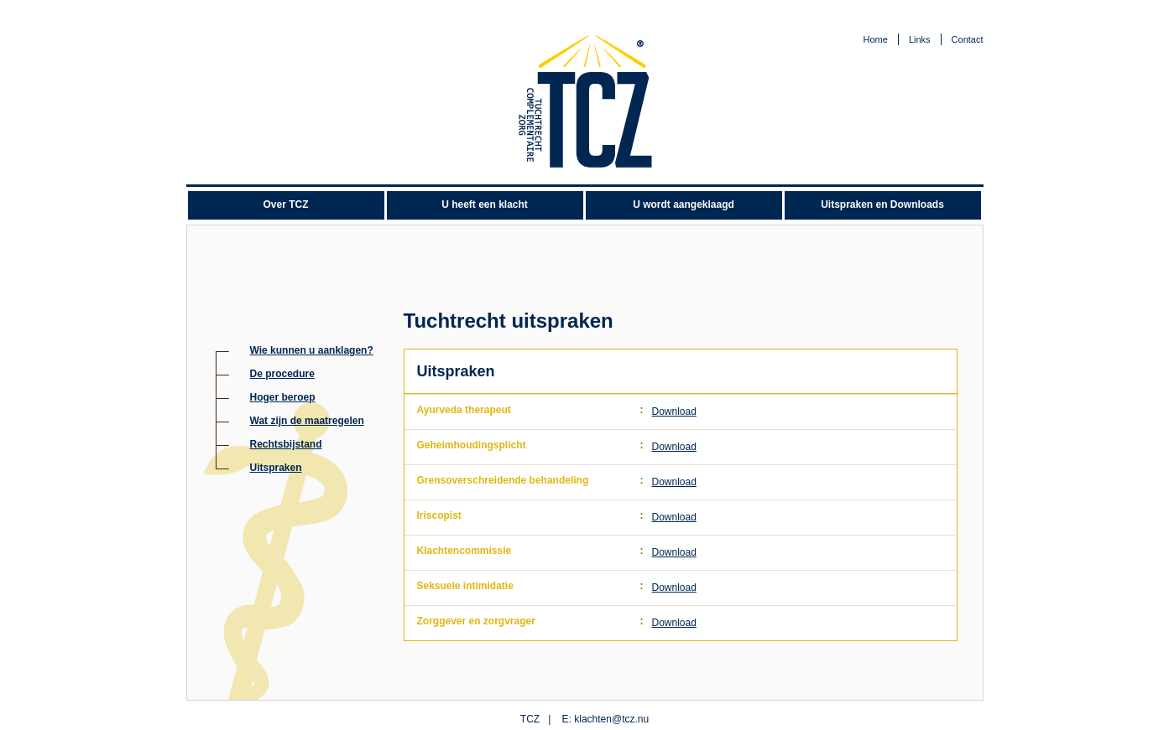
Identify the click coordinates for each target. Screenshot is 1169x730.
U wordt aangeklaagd (683, 204)
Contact (968, 39)
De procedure (282, 374)
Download (674, 411)
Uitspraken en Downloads (882, 204)
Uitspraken (276, 468)
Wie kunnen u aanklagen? (311, 350)
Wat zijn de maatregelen (307, 421)
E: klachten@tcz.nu (606, 719)
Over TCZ (285, 204)
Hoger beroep (283, 397)
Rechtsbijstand (286, 444)
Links (920, 39)
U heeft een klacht (484, 204)
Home (876, 39)
